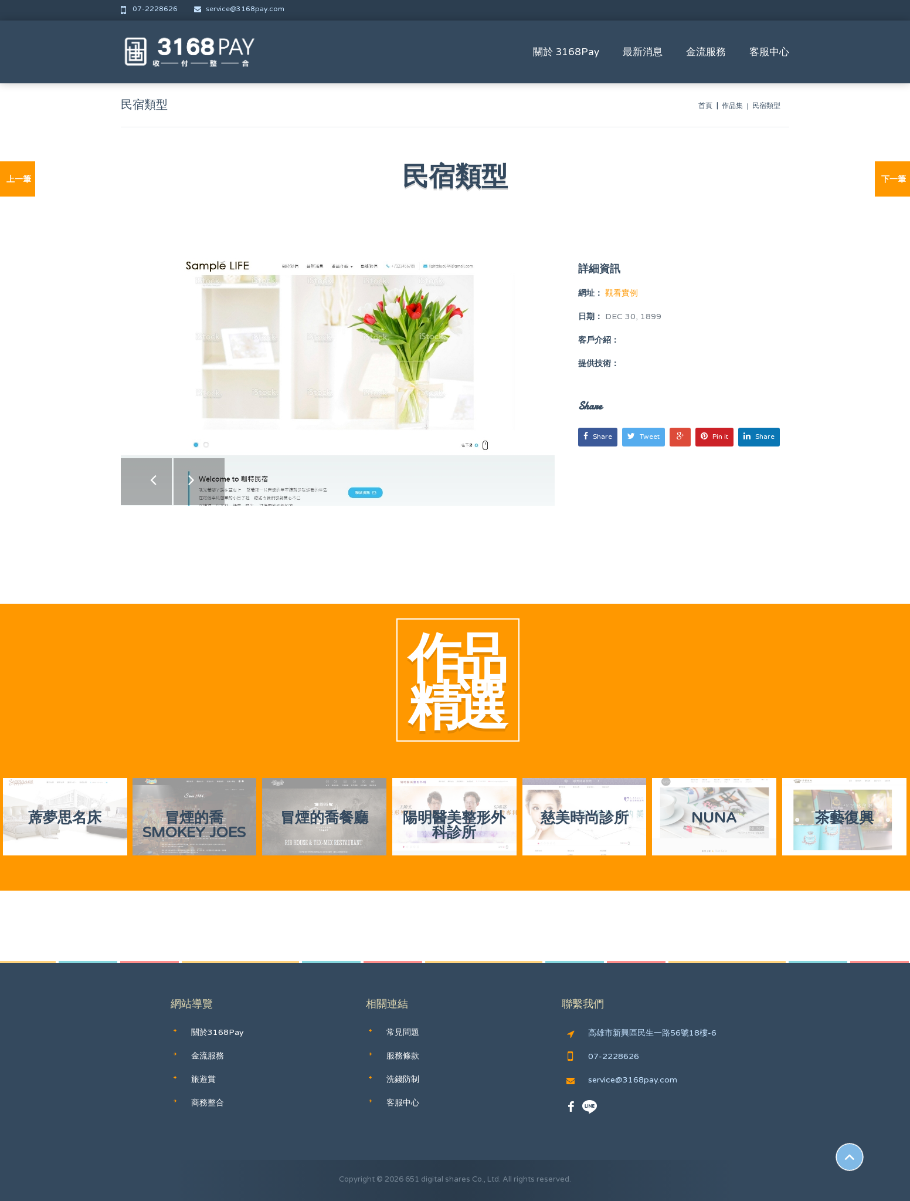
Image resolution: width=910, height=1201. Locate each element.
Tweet (643, 436)
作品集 (732, 106)
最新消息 (643, 52)
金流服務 (706, 52)
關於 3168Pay (566, 52)
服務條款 (402, 1056)
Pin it (714, 436)
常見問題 (402, 1032)
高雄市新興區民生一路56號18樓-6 (642, 1033)
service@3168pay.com (239, 9)
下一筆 (893, 179)
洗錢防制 (402, 1079)
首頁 (705, 106)
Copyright (357, 1179)
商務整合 (207, 1103)
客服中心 (769, 52)
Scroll (849, 1157)
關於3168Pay (217, 1032)
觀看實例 (620, 293)
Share (597, 436)
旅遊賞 (203, 1079)
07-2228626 (150, 9)
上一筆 (18, 179)
